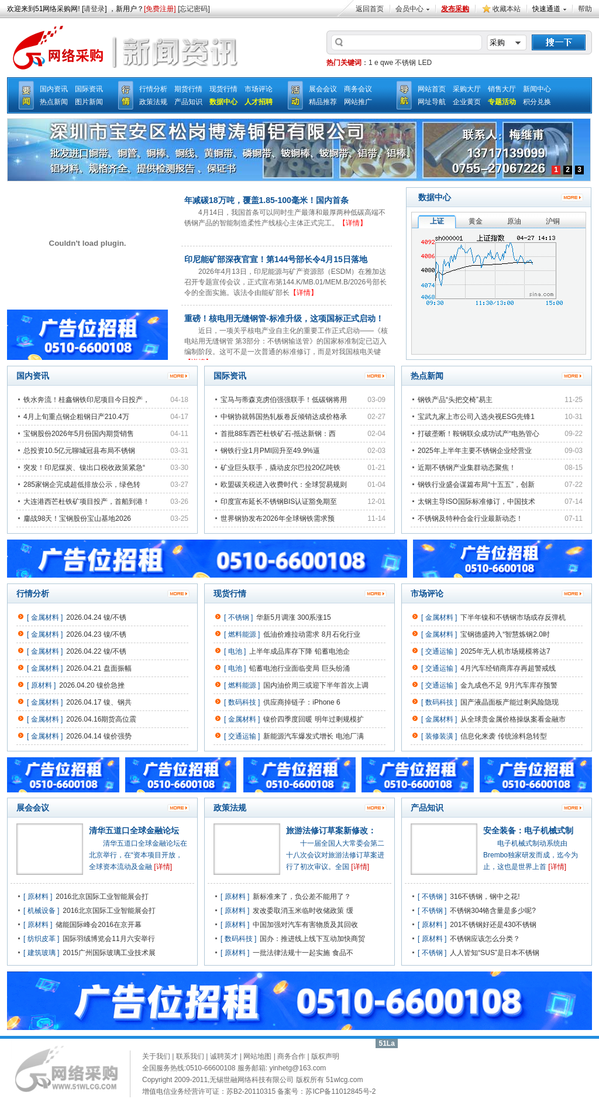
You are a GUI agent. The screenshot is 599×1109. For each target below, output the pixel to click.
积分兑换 (537, 102)
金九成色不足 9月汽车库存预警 (508, 685)
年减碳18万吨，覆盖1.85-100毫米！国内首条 (266, 200)
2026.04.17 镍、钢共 (98, 702)
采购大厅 (467, 89)
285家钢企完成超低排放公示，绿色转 (81, 484)
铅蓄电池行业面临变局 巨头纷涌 (299, 668)
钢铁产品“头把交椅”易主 (455, 400)
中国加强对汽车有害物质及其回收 (305, 925)
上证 (437, 221)
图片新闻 (89, 102)
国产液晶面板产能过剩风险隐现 (509, 702)
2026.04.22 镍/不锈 (96, 651)
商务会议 (358, 89)
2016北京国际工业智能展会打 (102, 896)
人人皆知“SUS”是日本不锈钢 (494, 953)
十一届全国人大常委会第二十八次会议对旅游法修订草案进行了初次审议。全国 (335, 855)
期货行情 (188, 89)
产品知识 (188, 102)
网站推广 (358, 102)
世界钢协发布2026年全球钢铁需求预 (278, 518)
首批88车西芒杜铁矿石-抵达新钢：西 (278, 434)
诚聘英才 (224, 1056)
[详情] (163, 867)
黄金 (476, 221)
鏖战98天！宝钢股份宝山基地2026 (77, 518)
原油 (514, 221)
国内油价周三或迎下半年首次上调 (316, 685)
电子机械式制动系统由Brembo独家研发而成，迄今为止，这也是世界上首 (530, 855)
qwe (386, 63)
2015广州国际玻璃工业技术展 (109, 953)
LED (425, 63)
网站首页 (432, 89)
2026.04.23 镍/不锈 (96, 634)
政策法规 (153, 102)
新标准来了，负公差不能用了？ (302, 896)
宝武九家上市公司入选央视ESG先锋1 (476, 417)
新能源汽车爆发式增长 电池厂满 (313, 736)
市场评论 (259, 89)
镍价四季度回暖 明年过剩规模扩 (313, 719)
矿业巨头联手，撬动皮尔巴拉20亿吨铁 (280, 467)
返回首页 (370, 9)
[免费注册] (160, 9)
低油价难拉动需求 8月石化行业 (311, 634)
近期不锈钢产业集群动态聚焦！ (467, 467)
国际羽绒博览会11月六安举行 (108, 939)
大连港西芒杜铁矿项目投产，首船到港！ (86, 501)
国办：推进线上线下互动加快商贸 (312, 939)
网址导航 (432, 102)
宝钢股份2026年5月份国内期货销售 (78, 434)
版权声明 (325, 1056)
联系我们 (190, 1056)
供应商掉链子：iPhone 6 (301, 702)
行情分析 (153, 89)
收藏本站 (507, 9)
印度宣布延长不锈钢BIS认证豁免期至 (279, 501)
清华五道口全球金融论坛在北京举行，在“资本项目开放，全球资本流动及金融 (138, 855)
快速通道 (546, 9)
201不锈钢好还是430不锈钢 (493, 925)
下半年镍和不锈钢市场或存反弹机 (513, 617)
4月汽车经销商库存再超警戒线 (508, 668)
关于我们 (156, 1056)
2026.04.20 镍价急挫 (91, 685)
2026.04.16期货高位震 (101, 719)
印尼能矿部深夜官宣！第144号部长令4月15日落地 (275, 259)
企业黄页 (467, 102)
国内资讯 (54, 89)
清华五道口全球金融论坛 (134, 830)
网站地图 (257, 1056)
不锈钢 (405, 63)
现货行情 (223, 89)
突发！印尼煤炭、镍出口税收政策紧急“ (84, 467)
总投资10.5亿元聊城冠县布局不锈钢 (79, 451)
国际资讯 (89, 89)
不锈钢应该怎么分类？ (485, 939)
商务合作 (291, 1056)
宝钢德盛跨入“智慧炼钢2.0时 (505, 634)
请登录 (94, 9)
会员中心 (409, 9)
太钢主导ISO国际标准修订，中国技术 (476, 501)
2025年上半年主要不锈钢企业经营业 (475, 451)
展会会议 (323, 89)
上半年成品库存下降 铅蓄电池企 (299, 651)
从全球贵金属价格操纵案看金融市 (513, 719)
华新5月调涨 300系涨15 (293, 617)
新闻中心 (537, 89)
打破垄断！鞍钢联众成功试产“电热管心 (478, 434)
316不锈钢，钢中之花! (484, 896)
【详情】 (353, 223)
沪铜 (553, 221)
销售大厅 (502, 89)
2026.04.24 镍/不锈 (96, 617)
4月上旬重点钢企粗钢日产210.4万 (76, 417)
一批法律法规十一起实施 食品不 (303, 953)
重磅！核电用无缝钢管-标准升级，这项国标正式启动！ (284, 318)
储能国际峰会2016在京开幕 (99, 925)
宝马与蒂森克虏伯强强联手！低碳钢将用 (284, 400)
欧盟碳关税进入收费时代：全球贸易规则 (284, 484)
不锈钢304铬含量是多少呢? (493, 911)
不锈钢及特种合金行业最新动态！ (470, 518)
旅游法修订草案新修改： (331, 830)
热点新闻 (54, 102)
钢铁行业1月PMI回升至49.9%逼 (270, 451)
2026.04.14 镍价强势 (98, 736)
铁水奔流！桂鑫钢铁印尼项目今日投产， (86, 400)
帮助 (585, 9)
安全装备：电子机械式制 (528, 830)
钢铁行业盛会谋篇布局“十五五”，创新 (476, 484)
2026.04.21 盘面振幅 (98, 668)
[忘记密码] (194, 9)
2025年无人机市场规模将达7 (505, 651)
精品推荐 (323, 102)
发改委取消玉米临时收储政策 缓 (303, 911)
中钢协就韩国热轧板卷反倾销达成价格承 (284, 417)
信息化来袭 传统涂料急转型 (503, 736)
